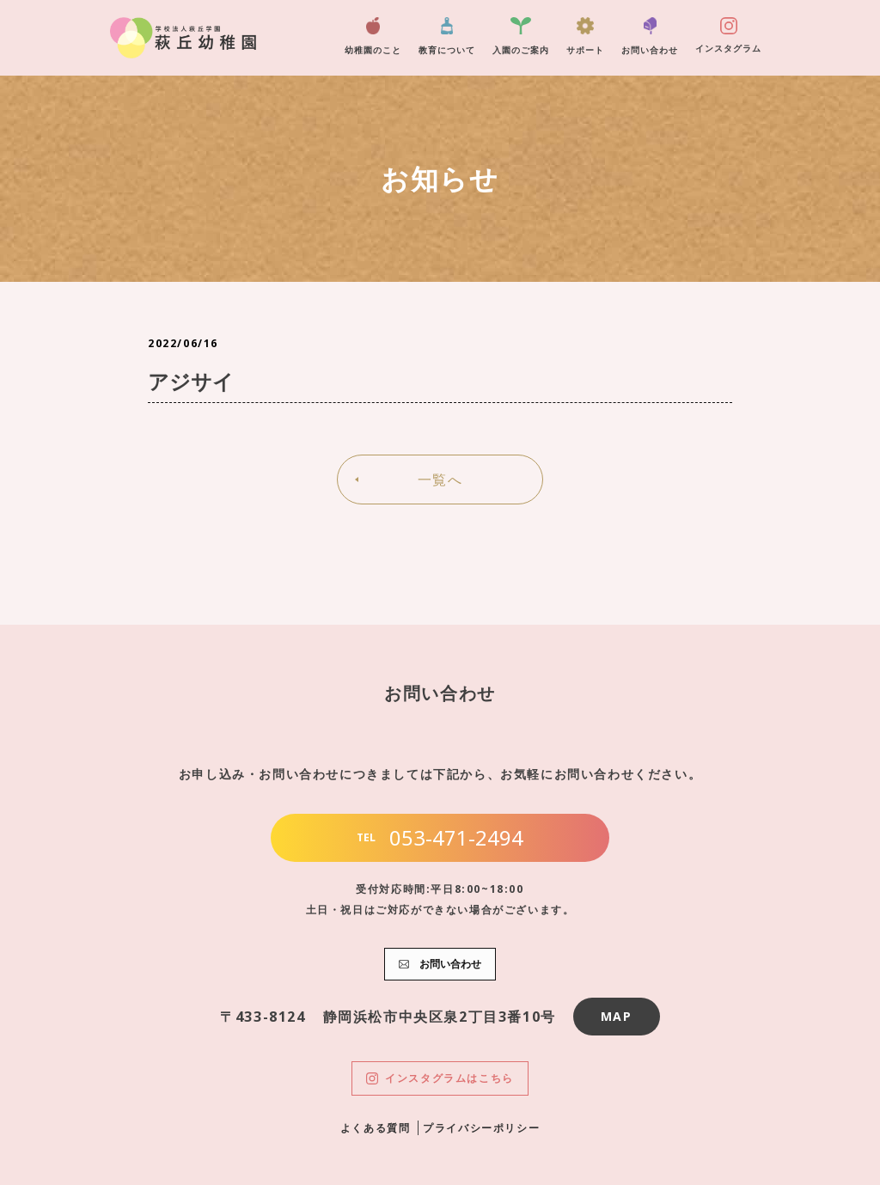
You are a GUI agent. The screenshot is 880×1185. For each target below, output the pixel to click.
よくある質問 (375, 1128)
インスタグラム (728, 35)
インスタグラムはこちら (440, 1078)
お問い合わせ (649, 36)
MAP (616, 1016)
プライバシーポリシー (481, 1128)
